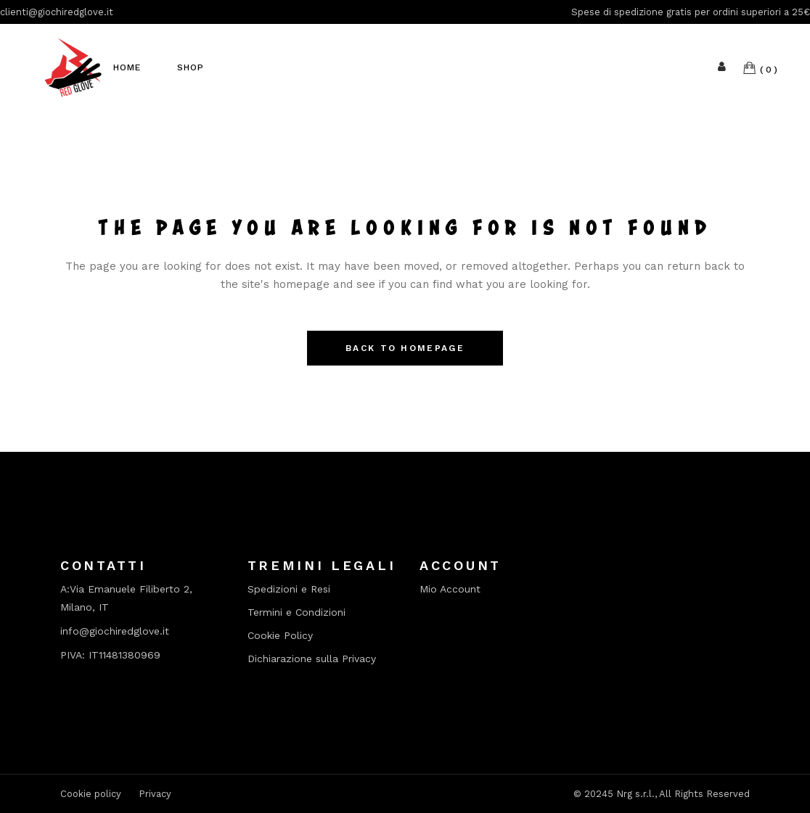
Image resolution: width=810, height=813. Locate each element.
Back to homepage (405, 348)
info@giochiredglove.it (114, 631)
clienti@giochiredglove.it (56, 12)
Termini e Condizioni (296, 612)
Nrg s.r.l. (635, 793)
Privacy (155, 793)
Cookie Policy (280, 635)
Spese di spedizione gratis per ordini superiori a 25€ (690, 12)
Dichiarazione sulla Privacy (312, 658)
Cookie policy (90, 793)
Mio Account (450, 589)
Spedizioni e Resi (289, 589)
